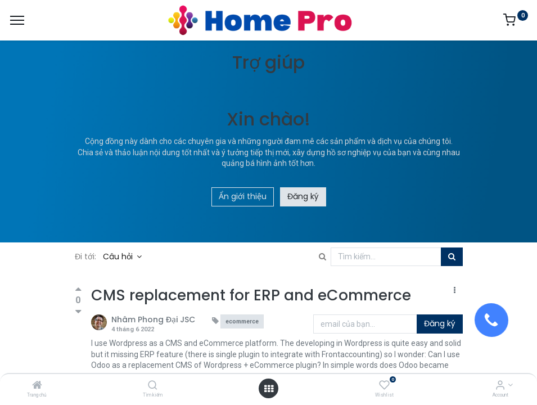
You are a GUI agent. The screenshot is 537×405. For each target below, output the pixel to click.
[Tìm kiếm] (152, 385)
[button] (454, 291)
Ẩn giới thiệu (243, 196)
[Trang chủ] (37, 385)
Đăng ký (303, 196)
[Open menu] (268, 388)
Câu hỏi (119, 256)
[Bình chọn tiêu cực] (78, 311)
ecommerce (242, 321)
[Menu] (17, 20)
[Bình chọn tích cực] (78, 290)
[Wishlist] (384, 385)
